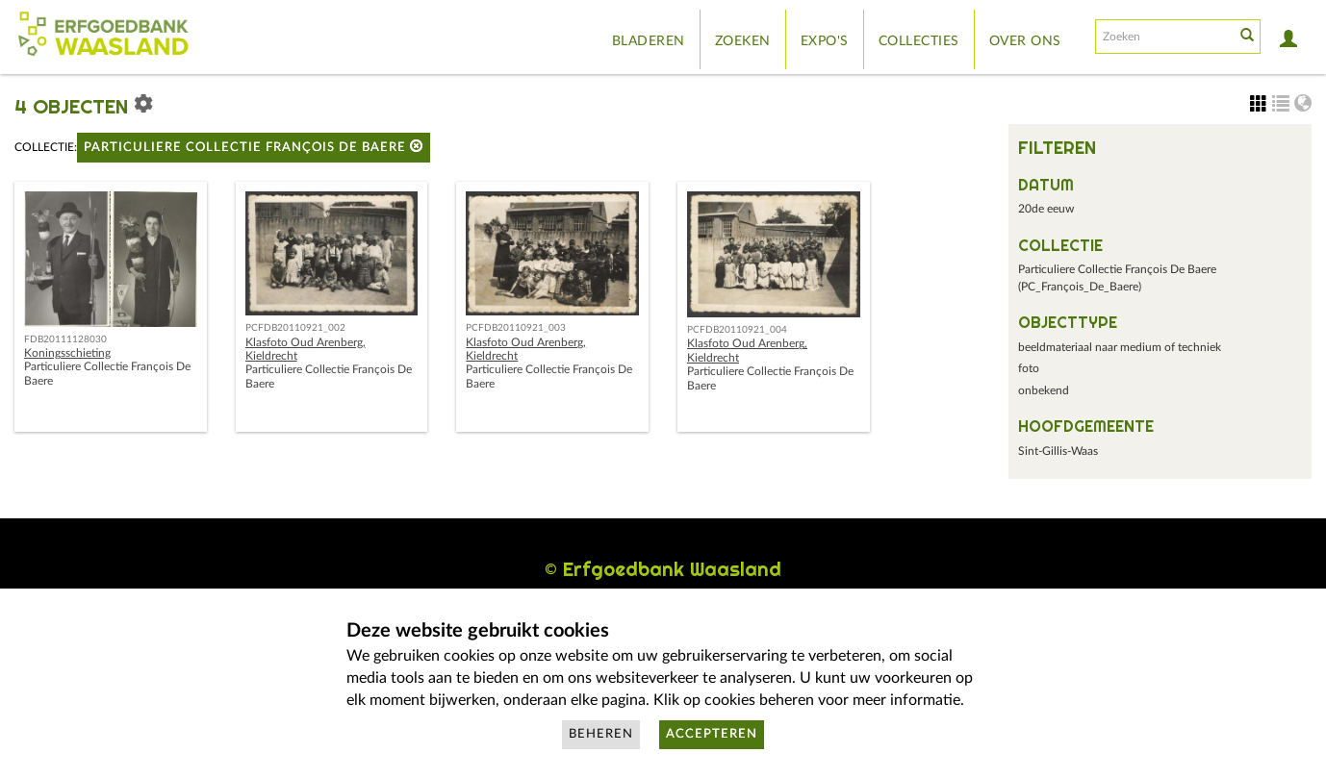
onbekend (1043, 390)
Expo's (825, 41)
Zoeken (743, 41)
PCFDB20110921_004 (737, 330)
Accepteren (711, 734)
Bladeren (648, 41)
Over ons (1025, 41)
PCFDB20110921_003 (516, 328)
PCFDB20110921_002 (295, 328)
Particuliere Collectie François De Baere (253, 146)
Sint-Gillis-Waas (1058, 451)
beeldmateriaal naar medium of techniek (1119, 347)
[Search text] (1163, 36)
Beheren (601, 734)
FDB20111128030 (65, 339)
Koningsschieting (67, 353)
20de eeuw (1046, 208)
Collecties (919, 41)
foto (1028, 368)
